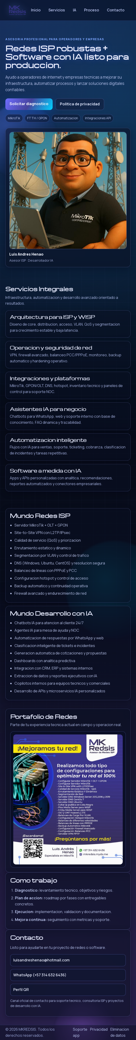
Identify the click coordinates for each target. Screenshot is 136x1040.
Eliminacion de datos (119, 1032)
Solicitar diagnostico (29, 103)
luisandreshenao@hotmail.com (41, 962)
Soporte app (80, 1032)
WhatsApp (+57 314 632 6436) (39, 977)
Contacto (115, 10)
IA (74, 10)
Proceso (91, 10)
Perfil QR (21, 991)
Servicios (56, 10)
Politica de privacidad (80, 104)
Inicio (36, 10)
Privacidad (99, 1029)
